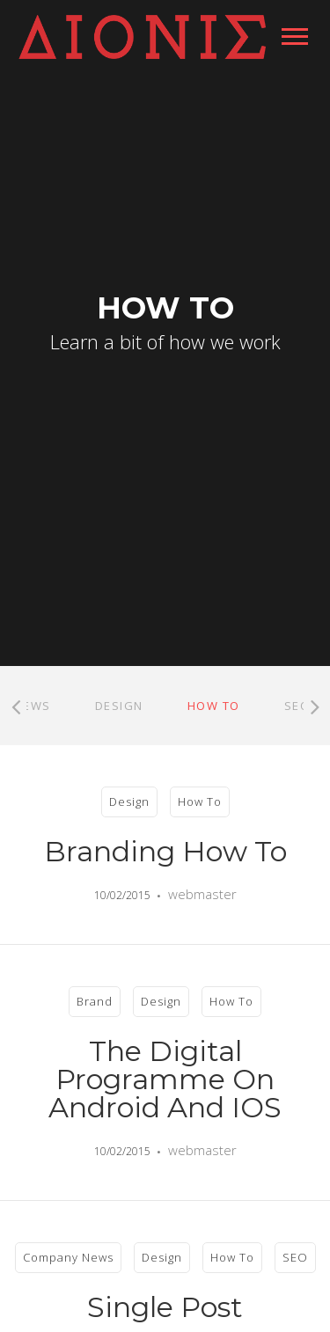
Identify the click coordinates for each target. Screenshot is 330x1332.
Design (119, 706)
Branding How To (165, 851)
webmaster (202, 894)
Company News (68, 1257)
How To (213, 706)
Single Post (165, 1307)
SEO (297, 706)
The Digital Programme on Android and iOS (165, 1079)
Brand (95, 1001)
